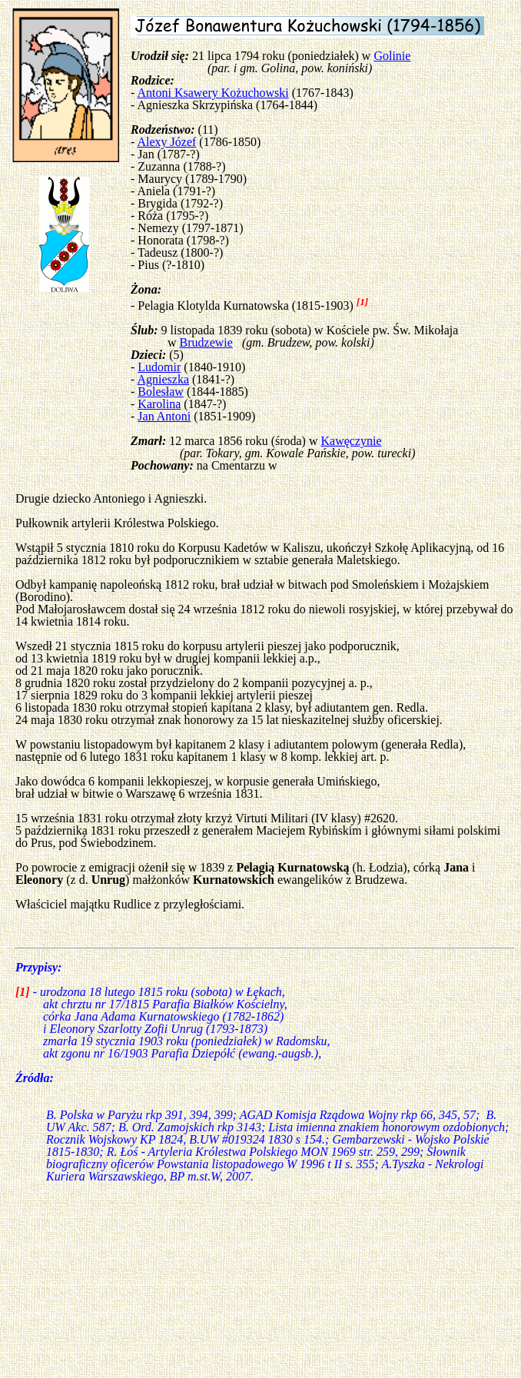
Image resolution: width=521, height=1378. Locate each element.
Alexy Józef (166, 141)
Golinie (391, 55)
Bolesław (161, 391)
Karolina (159, 403)
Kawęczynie (351, 440)
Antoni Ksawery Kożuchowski (212, 92)
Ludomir (159, 367)
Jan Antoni (164, 416)
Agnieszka (163, 379)
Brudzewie (206, 342)
